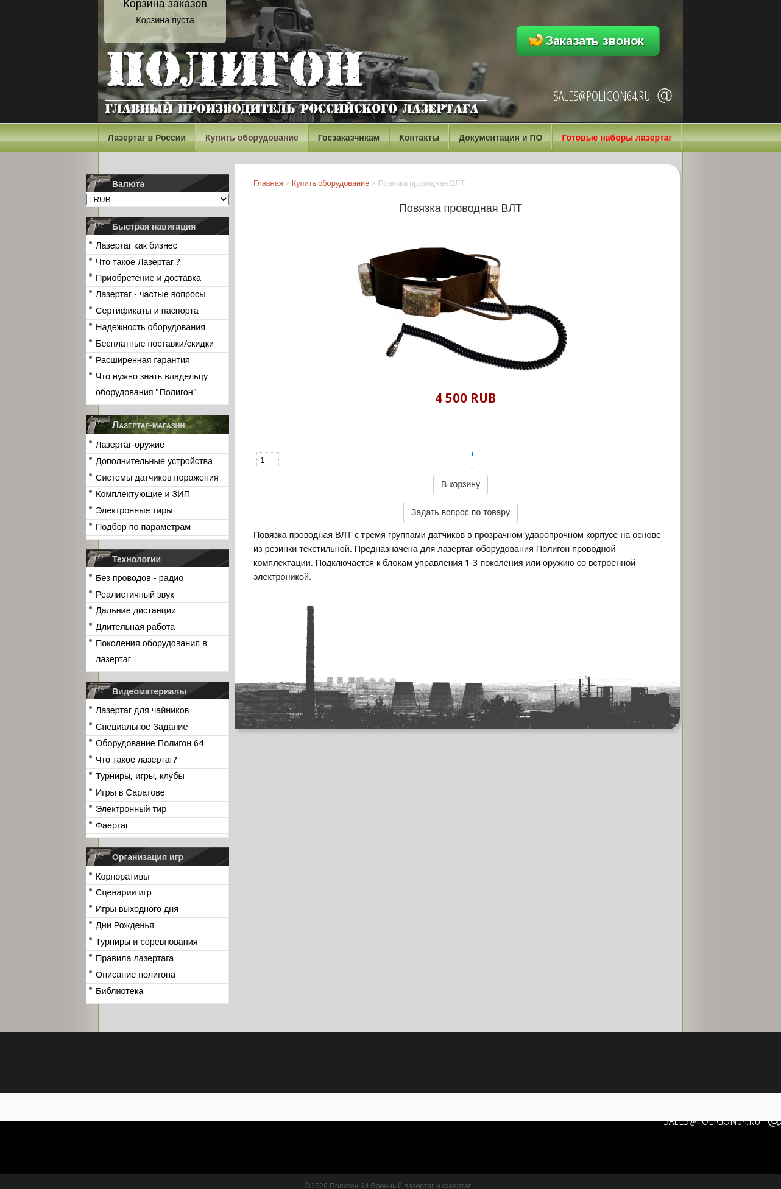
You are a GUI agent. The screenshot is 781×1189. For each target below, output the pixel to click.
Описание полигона (135, 974)
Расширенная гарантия (143, 360)
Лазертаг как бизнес (136, 245)
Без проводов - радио (139, 578)
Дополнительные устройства (154, 461)
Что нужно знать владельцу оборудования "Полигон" (152, 384)
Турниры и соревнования (147, 942)
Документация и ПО (500, 138)
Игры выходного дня (137, 909)
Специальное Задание (142, 727)
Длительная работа (135, 627)
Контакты (419, 138)
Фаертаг (112, 825)
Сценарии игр (124, 892)
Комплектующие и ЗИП (143, 494)
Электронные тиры (134, 510)
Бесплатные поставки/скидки (155, 343)
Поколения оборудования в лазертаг (151, 651)
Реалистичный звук (135, 594)
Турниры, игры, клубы (140, 776)
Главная (268, 183)
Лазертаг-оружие (130, 445)
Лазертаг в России (147, 138)
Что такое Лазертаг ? (138, 262)
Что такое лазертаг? (136, 759)
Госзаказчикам (349, 138)
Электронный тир (131, 809)
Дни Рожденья (125, 925)
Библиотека (119, 991)
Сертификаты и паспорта (147, 311)
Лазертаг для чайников (142, 710)
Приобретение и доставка (148, 278)
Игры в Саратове (130, 792)
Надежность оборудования (150, 327)
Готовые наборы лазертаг (617, 138)
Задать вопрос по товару (460, 512)
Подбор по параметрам (143, 527)
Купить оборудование (252, 138)
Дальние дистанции (136, 610)
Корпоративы (123, 876)
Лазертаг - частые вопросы (151, 294)
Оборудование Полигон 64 (149, 743)
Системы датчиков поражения (157, 477)
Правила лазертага (135, 958)
